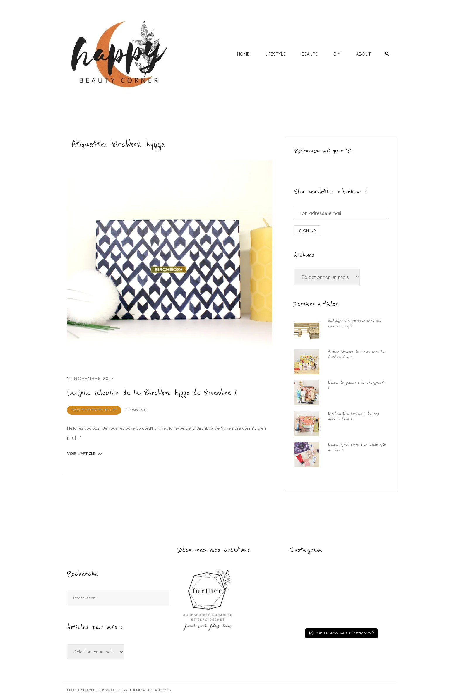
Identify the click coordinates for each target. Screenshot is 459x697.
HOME (243, 54)
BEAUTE (310, 54)
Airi (146, 690)
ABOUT (363, 54)
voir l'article (84, 453)
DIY (336, 54)
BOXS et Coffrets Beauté (94, 410)
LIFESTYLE (275, 54)
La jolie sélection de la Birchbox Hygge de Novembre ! (152, 393)
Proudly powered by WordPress (97, 690)
